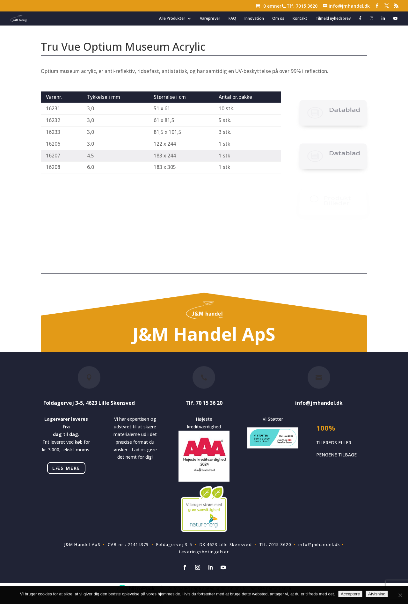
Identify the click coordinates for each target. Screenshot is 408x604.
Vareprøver (210, 18)
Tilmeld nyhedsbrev (333, 18)
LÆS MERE (66, 468)
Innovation (254, 18)
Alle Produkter (172, 18)
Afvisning (376, 594)
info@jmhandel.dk (319, 402)
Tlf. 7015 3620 (302, 6)
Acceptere (350, 594)
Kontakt (300, 18)
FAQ (232, 18)
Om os (278, 18)
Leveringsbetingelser (204, 552)
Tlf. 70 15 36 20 (204, 402)
